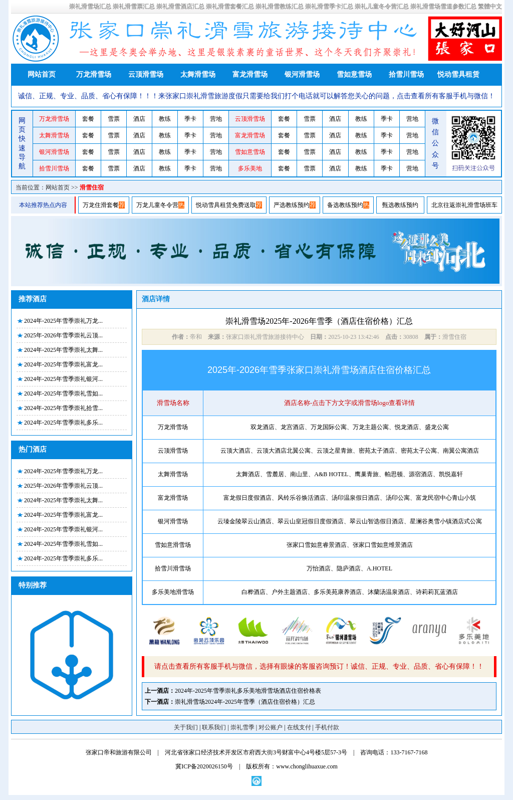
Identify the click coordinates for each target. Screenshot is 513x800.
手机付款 (327, 727)
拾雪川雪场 (406, 74)
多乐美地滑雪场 (173, 591)
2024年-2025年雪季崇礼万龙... (63, 320)
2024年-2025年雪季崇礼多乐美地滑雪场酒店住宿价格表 (248, 690)
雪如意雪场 (354, 74)
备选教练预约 (345, 205)
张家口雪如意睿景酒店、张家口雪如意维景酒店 (350, 544)
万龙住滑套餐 (101, 205)
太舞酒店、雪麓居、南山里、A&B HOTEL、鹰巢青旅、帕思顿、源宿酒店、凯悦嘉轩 (349, 474)
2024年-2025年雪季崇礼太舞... (63, 349)
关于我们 (186, 727)
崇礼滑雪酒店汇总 (180, 6)
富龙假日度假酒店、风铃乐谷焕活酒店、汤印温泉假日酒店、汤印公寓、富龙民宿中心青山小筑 (349, 497)
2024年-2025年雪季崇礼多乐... (63, 422)
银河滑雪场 (302, 74)
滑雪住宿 (92, 187)
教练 (165, 118)
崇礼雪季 (242, 727)
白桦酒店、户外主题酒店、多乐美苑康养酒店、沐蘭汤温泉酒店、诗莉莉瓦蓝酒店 (349, 591)
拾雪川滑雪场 (173, 568)
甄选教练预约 (400, 205)
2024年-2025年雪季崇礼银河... (63, 378)
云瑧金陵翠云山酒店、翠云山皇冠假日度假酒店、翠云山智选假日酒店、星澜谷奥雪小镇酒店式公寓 (349, 521)
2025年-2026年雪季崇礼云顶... (63, 335)
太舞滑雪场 (197, 74)
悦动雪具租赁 (458, 74)
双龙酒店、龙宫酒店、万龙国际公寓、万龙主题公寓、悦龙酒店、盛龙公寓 (349, 427)
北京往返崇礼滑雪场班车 (464, 205)
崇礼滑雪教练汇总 (279, 6)
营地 (216, 118)
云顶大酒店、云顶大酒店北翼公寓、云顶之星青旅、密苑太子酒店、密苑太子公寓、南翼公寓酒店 (349, 450)
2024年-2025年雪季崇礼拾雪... (63, 408)
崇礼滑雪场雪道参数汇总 (443, 6)
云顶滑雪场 (145, 74)
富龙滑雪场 (250, 74)
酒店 (139, 118)
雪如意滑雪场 (173, 544)
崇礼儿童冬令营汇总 (382, 6)
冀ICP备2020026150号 (204, 766)
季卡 (190, 118)
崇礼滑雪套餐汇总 (230, 6)
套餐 (88, 118)
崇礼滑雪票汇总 (134, 6)
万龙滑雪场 (93, 74)
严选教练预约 (292, 205)
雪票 (114, 118)
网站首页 (42, 74)
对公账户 (271, 727)
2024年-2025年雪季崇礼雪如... (63, 393)
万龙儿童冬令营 (157, 205)
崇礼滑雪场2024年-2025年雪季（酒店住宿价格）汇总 (245, 701)
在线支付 (299, 727)
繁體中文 (490, 6)
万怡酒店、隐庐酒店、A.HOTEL (349, 568)
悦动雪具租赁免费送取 (226, 205)
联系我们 (214, 727)
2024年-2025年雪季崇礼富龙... (63, 364)
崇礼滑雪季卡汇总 (329, 6)
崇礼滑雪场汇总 (90, 6)
